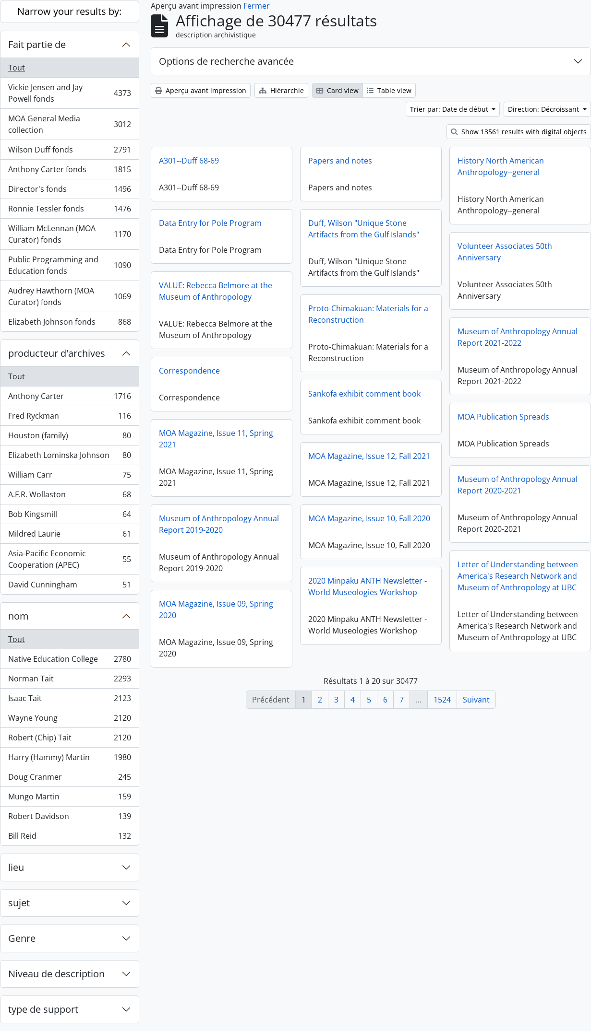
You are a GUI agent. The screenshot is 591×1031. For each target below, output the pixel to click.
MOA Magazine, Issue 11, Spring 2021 (216, 439)
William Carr (69, 477)
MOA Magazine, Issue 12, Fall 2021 (369, 456)
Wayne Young (69, 720)
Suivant (476, 699)
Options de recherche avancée (226, 61)
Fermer (256, 5)
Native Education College (69, 661)
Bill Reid (69, 837)
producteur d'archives (56, 353)
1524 (442, 699)
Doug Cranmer (69, 779)
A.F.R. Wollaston (69, 496)
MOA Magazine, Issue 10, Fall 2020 (369, 518)
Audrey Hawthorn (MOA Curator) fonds (69, 296)
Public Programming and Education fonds (69, 265)
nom (18, 615)
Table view (389, 90)
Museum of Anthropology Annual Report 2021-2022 (518, 337)
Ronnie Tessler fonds (69, 211)
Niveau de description (56, 973)
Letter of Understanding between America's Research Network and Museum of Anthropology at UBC (518, 576)
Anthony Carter (69, 398)
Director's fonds (69, 191)
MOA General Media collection (69, 124)
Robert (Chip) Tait (69, 740)
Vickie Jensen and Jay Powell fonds (69, 93)
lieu (16, 867)
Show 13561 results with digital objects (519, 131)
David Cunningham (69, 586)
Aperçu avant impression (200, 90)
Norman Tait (69, 681)
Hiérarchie (281, 90)
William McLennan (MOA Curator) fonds (69, 234)
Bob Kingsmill (69, 516)
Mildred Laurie (69, 536)
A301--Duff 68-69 (189, 160)
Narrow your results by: (69, 11)
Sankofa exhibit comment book (364, 393)
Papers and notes (340, 160)
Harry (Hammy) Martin (69, 759)
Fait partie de (37, 44)
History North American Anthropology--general (501, 166)
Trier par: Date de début (450, 109)
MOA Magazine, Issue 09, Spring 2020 (216, 609)
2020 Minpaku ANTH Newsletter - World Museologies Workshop (367, 586)
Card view (337, 90)
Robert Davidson (69, 818)
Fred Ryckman (69, 418)
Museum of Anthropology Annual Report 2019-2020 (219, 524)
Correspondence (189, 370)
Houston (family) (69, 437)
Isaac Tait (69, 700)
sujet (19, 902)
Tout (16, 67)
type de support (43, 1009)
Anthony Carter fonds (69, 171)
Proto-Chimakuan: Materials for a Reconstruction (368, 314)
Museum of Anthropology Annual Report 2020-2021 (518, 485)
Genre (22, 938)
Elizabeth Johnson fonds (69, 323)
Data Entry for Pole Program (210, 223)
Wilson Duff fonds (69, 152)
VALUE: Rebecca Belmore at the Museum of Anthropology (215, 291)
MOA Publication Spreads (503, 416)
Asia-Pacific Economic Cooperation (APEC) (69, 559)
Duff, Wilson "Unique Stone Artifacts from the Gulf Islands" (363, 229)
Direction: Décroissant (544, 109)
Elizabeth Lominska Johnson (69, 457)
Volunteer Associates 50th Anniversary (505, 252)
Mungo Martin (69, 799)
